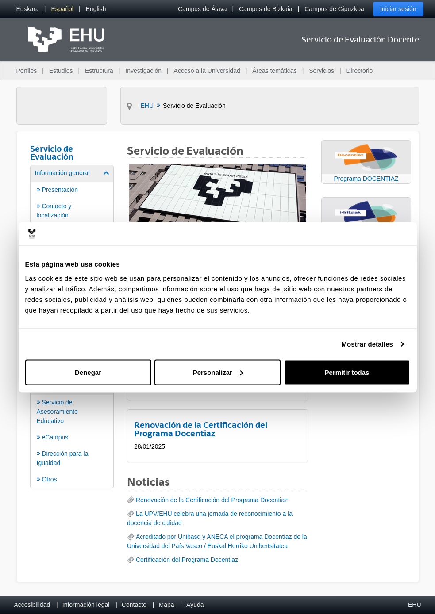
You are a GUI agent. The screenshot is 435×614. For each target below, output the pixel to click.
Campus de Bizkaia (266, 8)
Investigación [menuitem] (143, 70)
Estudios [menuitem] (61, 70)
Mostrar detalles (367, 344)
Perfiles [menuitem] (26, 70)
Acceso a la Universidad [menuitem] (207, 70)
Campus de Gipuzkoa (334, 8)
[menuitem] (27, 9)
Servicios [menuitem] (321, 70)
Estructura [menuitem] (99, 70)
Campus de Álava (202, 8)
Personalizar (218, 372)
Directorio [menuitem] (359, 70)
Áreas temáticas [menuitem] (274, 70)
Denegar (88, 372)
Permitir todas (347, 372)
